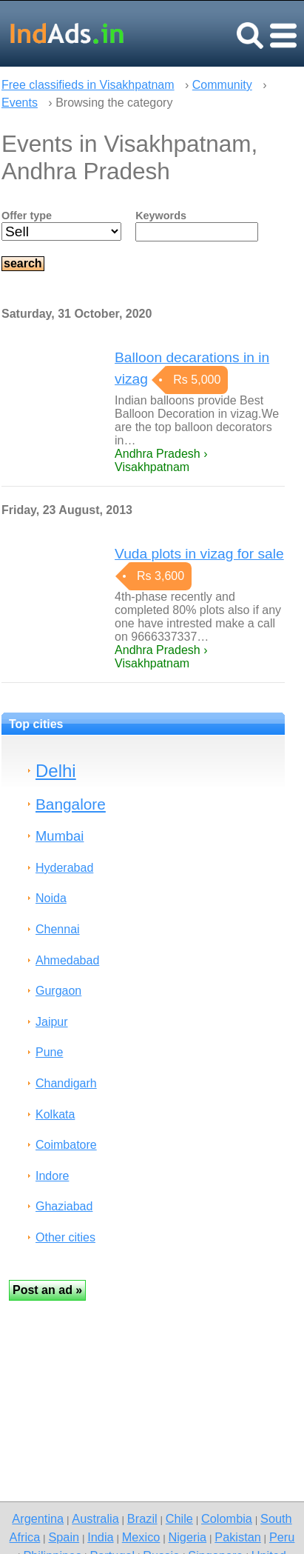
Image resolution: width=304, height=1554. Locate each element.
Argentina (38, 1518)
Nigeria (187, 1537)
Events (19, 102)
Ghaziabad (64, 1206)
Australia (95, 1518)
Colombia (226, 1518)
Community (222, 85)
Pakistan (238, 1537)
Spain (63, 1537)
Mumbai (60, 836)
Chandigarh (66, 1083)
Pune (49, 1052)
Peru (281, 1537)
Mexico (141, 1537)
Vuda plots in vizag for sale (199, 553)
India (100, 1537)
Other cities (65, 1237)
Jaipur (52, 1022)
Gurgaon (58, 990)
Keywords (160, 215)
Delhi (56, 771)
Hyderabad (64, 867)
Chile (179, 1518)
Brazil (142, 1518)
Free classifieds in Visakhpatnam (88, 85)
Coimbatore (66, 1144)
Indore (52, 1176)
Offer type (26, 215)
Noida (51, 898)
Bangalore (71, 804)
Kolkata (55, 1114)
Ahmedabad (67, 960)
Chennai (58, 929)
